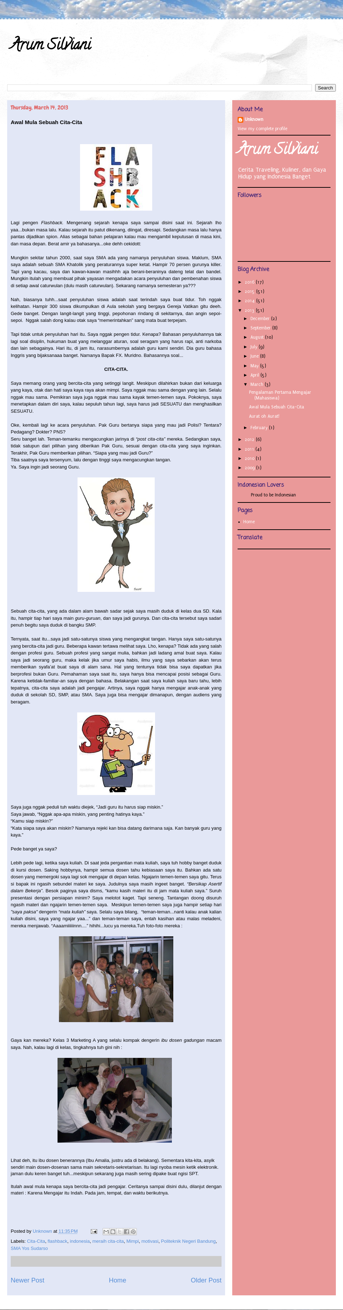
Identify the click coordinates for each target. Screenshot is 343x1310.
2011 (250, 449)
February (259, 427)
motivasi (150, 1241)
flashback (57, 1241)
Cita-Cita (36, 1241)
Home (117, 1280)
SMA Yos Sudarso (29, 1248)
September (261, 327)
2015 (250, 291)
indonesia (80, 1241)
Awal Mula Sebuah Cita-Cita (276, 406)
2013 (250, 310)
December (260, 318)
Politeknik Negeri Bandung (188, 1241)
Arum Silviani (51, 46)
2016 (250, 282)
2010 (250, 458)
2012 (250, 439)
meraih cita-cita (108, 1241)
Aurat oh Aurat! (264, 416)
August (257, 337)
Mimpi (132, 1241)
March (257, 384)
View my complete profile (262, 128)
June (255, 356)
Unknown (254, 119)
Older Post (206, 1280)
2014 (250, 300)
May (255, 365)
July (254, 346)
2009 (250, 467)
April (255, 375)
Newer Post (27, 1280)
